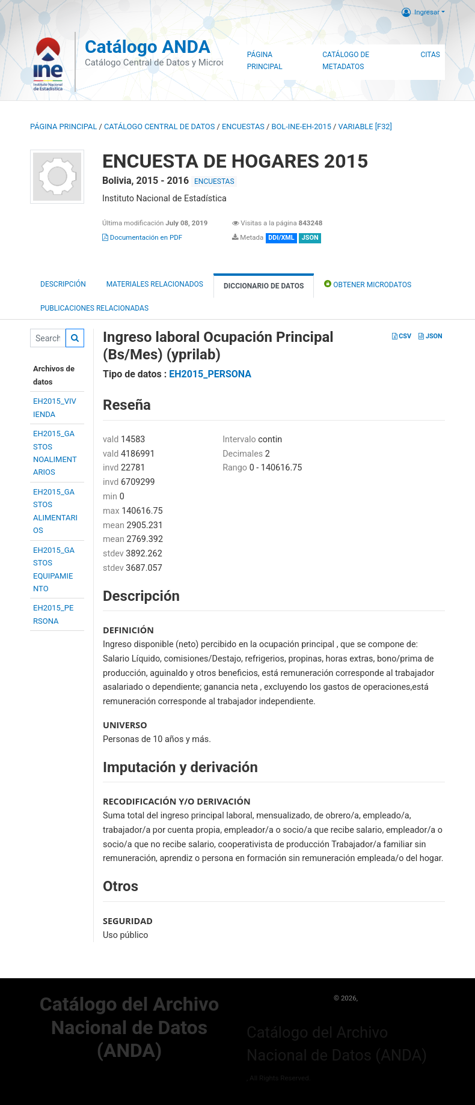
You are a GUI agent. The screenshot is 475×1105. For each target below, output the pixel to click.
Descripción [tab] (63, 284)
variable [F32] (365, 126)
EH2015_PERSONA (210, 374)
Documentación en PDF (142, 237)
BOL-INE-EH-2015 (301, 126)
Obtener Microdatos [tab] (367, 284)
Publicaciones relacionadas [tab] (94, 308)
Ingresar (421, 12)
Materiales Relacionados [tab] (154, 284)
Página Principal (265, 60)
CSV (401, 336)
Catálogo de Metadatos (345, 60)
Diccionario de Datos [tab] (264, 286)
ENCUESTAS (243, 126)
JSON (430, 336)
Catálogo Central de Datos (159, 126)
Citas (430, 54)
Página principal (63, 126)
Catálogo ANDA (147, 46)
